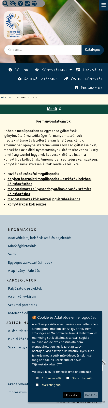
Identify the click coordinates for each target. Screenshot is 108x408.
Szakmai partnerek (22, 305)
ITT (59, 383)
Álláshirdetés (18, 331)
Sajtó (12, 254)
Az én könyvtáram (22, 297)
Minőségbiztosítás (22, 246)
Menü (54, 109)
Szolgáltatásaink (38, 79)
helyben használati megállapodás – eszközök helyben (49, 179)
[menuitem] (18, 70)
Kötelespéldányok (22, 313)
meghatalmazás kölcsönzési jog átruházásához (44, 199)
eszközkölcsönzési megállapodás (33, 174)
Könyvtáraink (51, 70)
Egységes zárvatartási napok (30, 263)
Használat (89, 70)
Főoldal (6, 97)
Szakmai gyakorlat (22, 347)
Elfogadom (71, 395)
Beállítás (91, 395)
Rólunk (18, 70)
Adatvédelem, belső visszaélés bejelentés (39, 238)
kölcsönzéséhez (20, 184)
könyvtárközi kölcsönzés (27, 205)
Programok (89, 88)
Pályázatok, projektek (25, 289)
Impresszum (17, 392)
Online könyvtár (83, 79)
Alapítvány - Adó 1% (24, 271)
